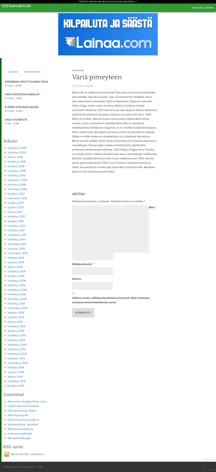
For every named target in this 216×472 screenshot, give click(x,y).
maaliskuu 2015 (17, 344)
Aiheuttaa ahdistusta (20, 429)
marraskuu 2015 (18, 308)
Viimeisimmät (32, 71)
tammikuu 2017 (17, 244)
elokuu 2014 (15, 376)
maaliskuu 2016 (17, 290)
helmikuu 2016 (17, 294)
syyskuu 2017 (16, 207)
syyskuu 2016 (16, 262)
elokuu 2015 (15, 322)
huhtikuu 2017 (16, 230)
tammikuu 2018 (17, 189)
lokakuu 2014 (16, 367)
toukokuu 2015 (17, 335)
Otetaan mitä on (16, 6)
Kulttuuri (78, 70)
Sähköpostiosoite (83, 264)
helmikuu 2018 (17, 184)
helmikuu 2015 (17, 349)
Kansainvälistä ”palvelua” (23, 424)
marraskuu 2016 (18, 253)
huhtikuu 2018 (16, 175)
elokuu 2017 (15, 212)
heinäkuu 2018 (17, 161)
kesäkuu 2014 (16, 386)
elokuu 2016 (15, 267)
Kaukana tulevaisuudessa (23, 419)
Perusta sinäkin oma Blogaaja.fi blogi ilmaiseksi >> (108, 2)
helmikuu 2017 (16, 239)
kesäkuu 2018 (16, 166)
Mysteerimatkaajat (19, 438)
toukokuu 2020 (17, 148)
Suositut (13, 71)
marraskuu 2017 (17, 198)
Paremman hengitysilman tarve (27, 401)
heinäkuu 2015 (17, 326)
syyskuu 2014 (16, 372)
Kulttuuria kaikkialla (20, 433)
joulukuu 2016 (16, 248)
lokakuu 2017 (16, 203)
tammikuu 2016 (17, 299)
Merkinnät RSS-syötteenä (27, 454)
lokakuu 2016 (16, 257)
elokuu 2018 (15, 157)
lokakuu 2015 (16, 312)
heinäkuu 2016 (17, 271)
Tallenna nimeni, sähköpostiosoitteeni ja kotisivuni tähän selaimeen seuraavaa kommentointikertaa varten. (111, 300)
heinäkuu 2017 (16, 216)
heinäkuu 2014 (16, 381)
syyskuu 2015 (16, 317)
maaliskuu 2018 (17, 180)
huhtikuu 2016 (16, 285)
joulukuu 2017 (16, 193)
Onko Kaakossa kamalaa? (23, 406)
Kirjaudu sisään (202, 7)
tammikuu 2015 (17, 354)
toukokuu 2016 (17, 280)
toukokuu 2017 (17, 226)
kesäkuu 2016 (16, 276)
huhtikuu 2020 (17, 152)
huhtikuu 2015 (16, 340)
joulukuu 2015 (16, 303)
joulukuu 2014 (16, 358)
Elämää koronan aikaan (22, 410)
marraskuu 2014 (18, 363)
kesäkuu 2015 (16, 331)
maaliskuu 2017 (17, 235)
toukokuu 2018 (17, 171)
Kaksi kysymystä (18, 415)
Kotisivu (76, 278)
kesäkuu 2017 (16, 221)
